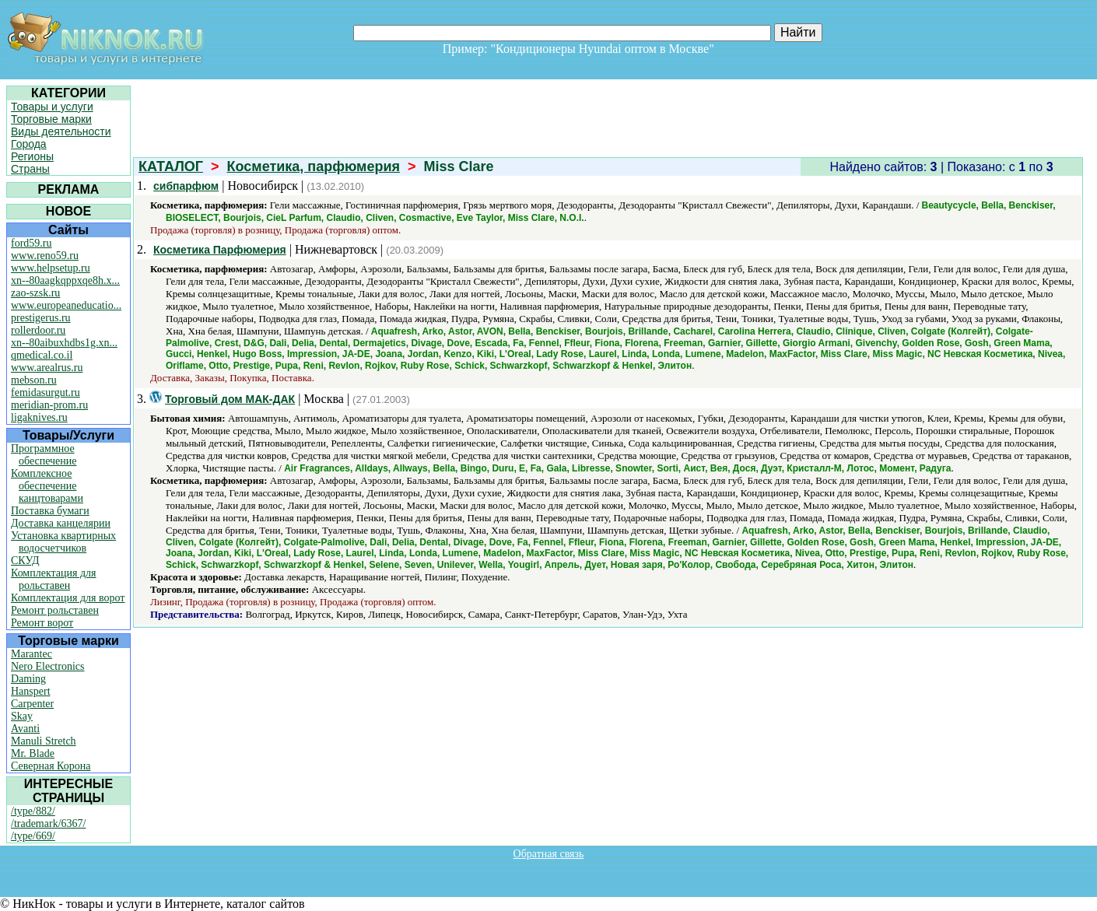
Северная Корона (50, 766)
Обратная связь (548, 854)
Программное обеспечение (44, 455)
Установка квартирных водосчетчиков (63, 542)
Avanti (25, 728)
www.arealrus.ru (46, 367)
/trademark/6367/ (48, 823)
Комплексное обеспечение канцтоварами (47, 486)
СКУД (25, 560)
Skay (22, 716)
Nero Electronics (47, 666)
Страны (30, 169)
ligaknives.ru (39, 417)
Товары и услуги (52, 106)
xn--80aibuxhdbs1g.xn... (64, 343)
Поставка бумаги (50, 511)
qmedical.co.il (41, 355)
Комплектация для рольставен (53, 579)
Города (29, 144)
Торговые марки (51, 119)
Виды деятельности (61, 131)
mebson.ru (34, 380)
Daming (28, 679)
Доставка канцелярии (60, 523)
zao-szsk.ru (35, 293)
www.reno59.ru (45, 255)
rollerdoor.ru (38, 330)
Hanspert (31, 691)
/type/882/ (33, 811)
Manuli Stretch (43, 741)
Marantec (31, 654)
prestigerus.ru (41, 318)
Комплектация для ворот (67, 598)
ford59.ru (31, 243)
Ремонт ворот (42, 623)
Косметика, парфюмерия (313, 166)
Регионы (32, 156)
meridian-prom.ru (49, 405)
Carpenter (32, 704)
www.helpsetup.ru (50, 268)
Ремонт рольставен (55, 610)
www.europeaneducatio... (66, 305)
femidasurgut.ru (45, 392)
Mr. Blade (32, 753)
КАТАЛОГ (170, 166)
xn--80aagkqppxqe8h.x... (65, 280)
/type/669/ (33, 836)
